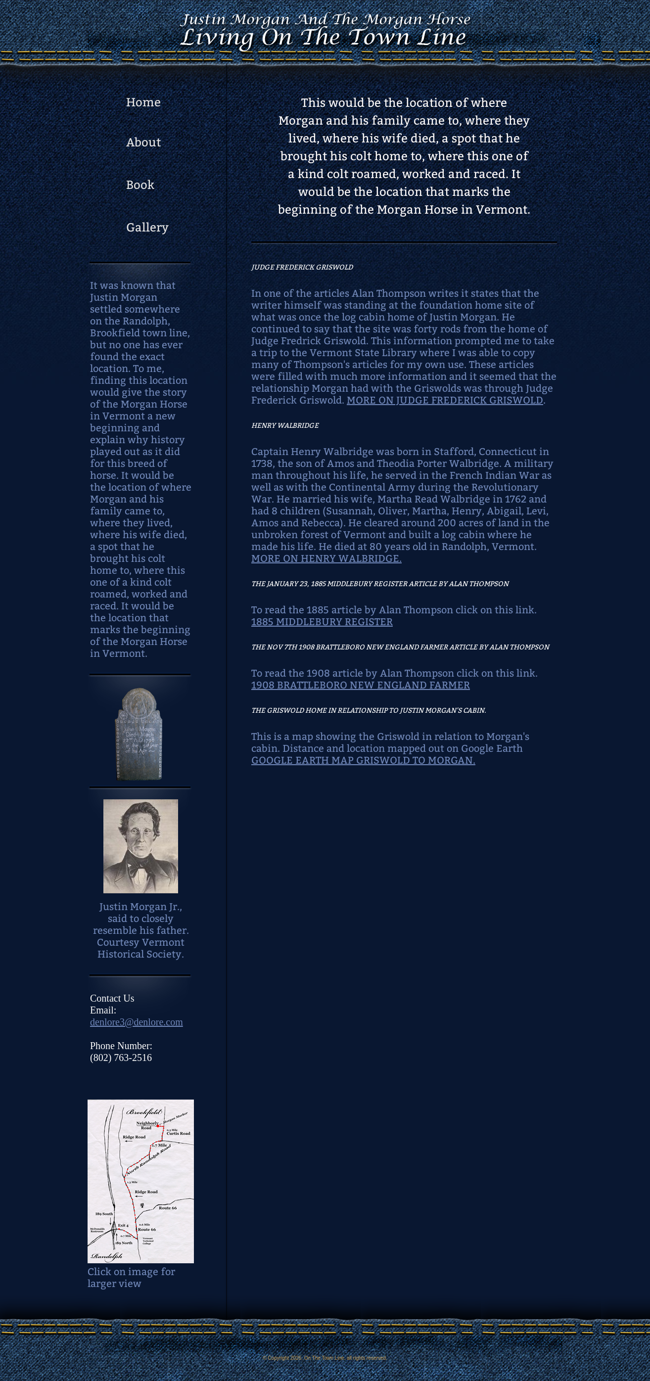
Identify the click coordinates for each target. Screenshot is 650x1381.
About (143, 142)
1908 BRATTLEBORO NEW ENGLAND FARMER (360, 685)
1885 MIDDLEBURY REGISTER (322, 622)
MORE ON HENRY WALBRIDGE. (326, 558)
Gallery (147, 227)
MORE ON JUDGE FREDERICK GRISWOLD (445, 400)
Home (143, 102)
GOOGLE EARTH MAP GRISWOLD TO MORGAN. (363, 760)
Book (140, 185)
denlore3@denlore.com (136, 1021)
